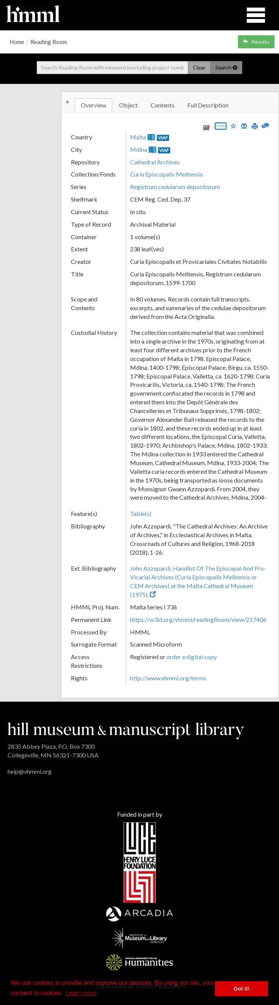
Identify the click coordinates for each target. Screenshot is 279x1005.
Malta (138, 136)
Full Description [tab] (208, 105)
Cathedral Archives (155, 162)
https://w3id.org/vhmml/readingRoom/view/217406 (198, 619)
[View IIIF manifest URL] (206, 127)
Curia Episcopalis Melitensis (166, 174)
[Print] (255, 125)
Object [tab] (128, 105)
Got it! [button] (241, 989)
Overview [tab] (93, 105)
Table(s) (140, 513)
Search (226, 67)
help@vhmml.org (30, 771)
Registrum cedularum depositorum (175, 186)
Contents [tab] (162, 105)
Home (16, 41)
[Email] (244, 125)
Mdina (138, 149)
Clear (199, 67)
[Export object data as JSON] (221, 128)
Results (256, 41)
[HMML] (126, 730)
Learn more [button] (81, 993)
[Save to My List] (233, 125)
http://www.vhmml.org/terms (168, 678)
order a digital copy (191, 656)
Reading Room (48, 41)
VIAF (163, 137)
